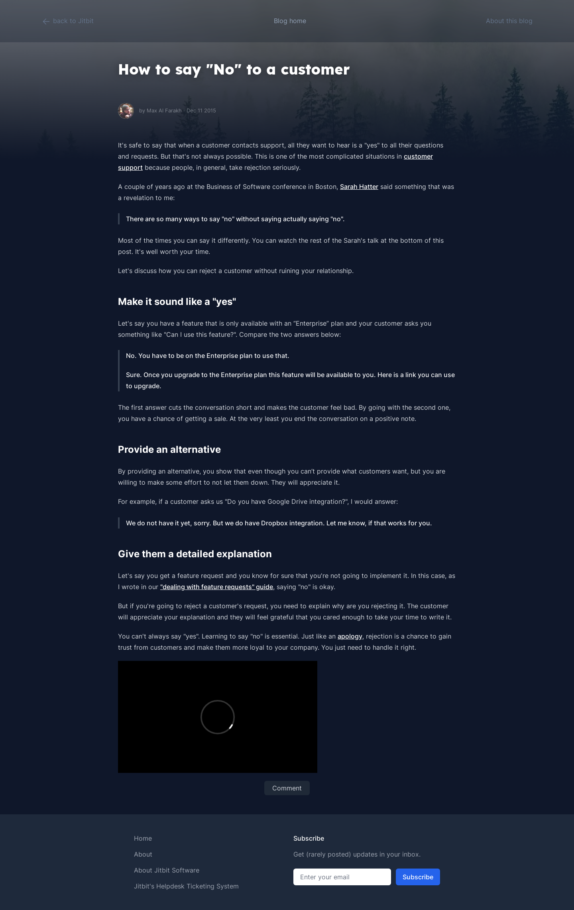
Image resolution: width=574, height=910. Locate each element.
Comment (287, 788)
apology (350, 636)
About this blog (509, 21)
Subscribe (418, 877)
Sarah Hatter (359, 187)
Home (143, 838)
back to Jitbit (67, 21)
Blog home (290, 21)
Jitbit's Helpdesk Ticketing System (186, 886)
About (143, 854)
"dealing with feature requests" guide (216, 587)
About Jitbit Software (166, 870)
